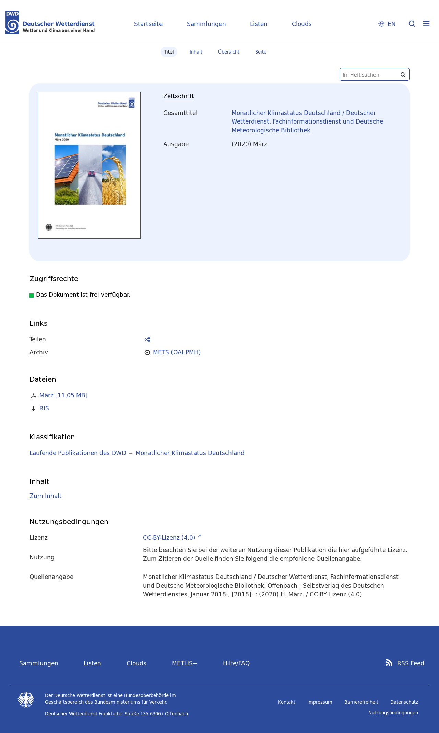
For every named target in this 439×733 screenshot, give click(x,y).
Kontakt (286, 702)
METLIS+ (185, 663)
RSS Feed (410, 663)
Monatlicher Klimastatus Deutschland (190, 453)
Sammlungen (206, 24)
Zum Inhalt (45, 496)
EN (392, 24)
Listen (259, 24)
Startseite (148, 24)
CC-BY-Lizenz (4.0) (169, 538)
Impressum (319, 702)
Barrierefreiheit (361, 702)
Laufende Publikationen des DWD (77, 453)
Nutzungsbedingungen (393, 713)
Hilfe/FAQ (236, 663)
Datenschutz (404, 702)
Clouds (302, 24)
